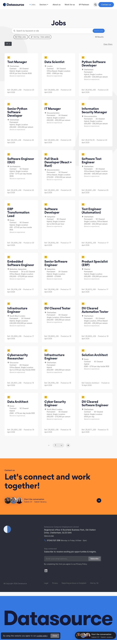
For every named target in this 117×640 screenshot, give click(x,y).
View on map (49, 540)
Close (55, 636)
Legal (46, 587)
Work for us (69, 4)
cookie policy (42, 636)
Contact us (105, 4)
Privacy (55, 587)
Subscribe (94, 563)
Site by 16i (94, 587)
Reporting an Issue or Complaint (74, 587)
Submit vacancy (107, 637)
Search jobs (97, 35)
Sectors (43, 4)
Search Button (94, 4)
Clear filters (108, 48)
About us (55, 4)
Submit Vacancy (40, 506)
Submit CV (28, 506)
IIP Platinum (83, 4)
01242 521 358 (54, 544)
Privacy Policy (81, 568)
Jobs (32, 4)
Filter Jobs (20, 41)
